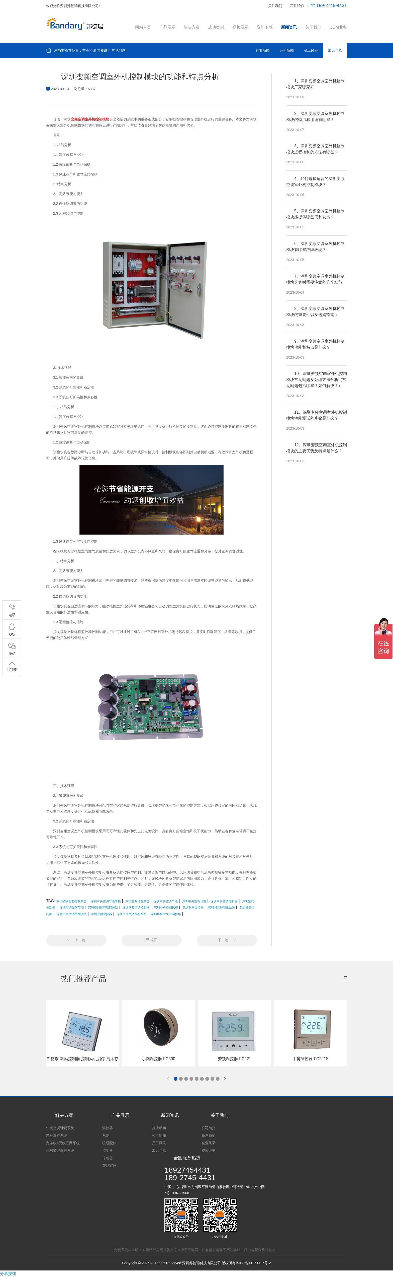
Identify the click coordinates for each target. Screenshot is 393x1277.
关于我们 (313, 27)
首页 (85, 50)
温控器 (107, 1128)
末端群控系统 (56, 1135)
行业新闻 (263, 50)
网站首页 (143, 27)
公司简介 (209, 1128)
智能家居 (109, 1166)
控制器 (107, 1150)
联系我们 (297, 6)
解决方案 (192, 27)
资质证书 (209, 1150)
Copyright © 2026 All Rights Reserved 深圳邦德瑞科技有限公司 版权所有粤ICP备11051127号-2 (196, 1263)
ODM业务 (338, 27)
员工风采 (311, 50)
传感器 (107, 1158)
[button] (175, 1079)
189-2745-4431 (329, 5)
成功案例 (216, 27)
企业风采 (209, 1143)
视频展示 (240, 27)
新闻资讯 (289, 27)
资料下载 (265, 27)
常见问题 (119, 50)
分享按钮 (8, 1273)
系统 (105, 1135)
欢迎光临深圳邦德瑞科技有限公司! (73, 6)
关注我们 (275, 6)
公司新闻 (287, 50)
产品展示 (167, 27)
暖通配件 (109, 1143)
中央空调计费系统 (60, 1128)
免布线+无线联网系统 (63, 1143)
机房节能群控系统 (60, 1150)
